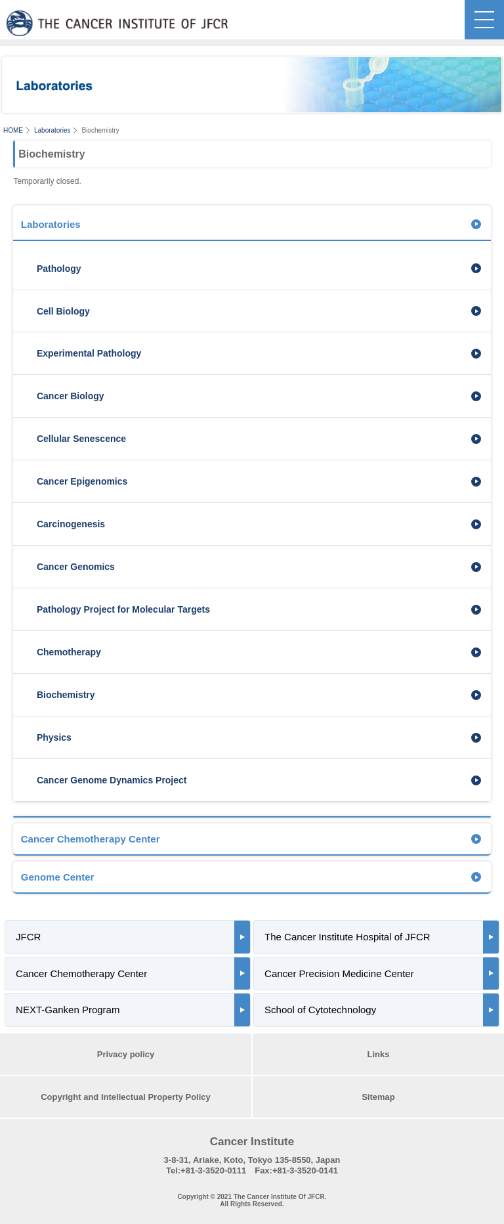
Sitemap (378, 1097)
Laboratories (52, 130)
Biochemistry (66, 694)
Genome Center (57, 877)
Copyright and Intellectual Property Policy (126, 1097)
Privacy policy (125, 1054)
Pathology (59, 268)
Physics (54, 737)
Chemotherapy (69, 652)
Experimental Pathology (89, 353)
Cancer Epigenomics (82, 481)
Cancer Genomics (76, 566)
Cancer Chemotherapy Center (90, 838)
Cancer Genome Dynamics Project (112, 780)
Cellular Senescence (81, 438)
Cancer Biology (70, 396)
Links (379, 1054)
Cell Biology (63, 311)
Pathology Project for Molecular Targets (123, 609)
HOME (13, 130)
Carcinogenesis (71, 524)
